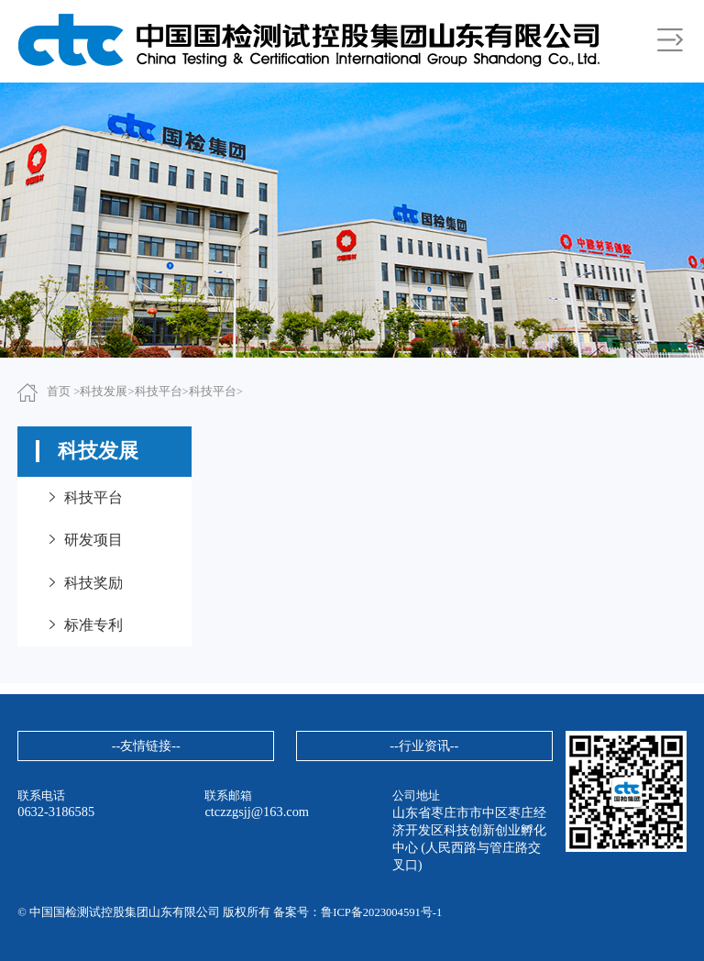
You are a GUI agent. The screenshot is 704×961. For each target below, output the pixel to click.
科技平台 (158, 391)
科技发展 (103, 391)
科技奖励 (84, 582)
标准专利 (84, 625)
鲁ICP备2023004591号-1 (381, 912)
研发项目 (84, 539)
